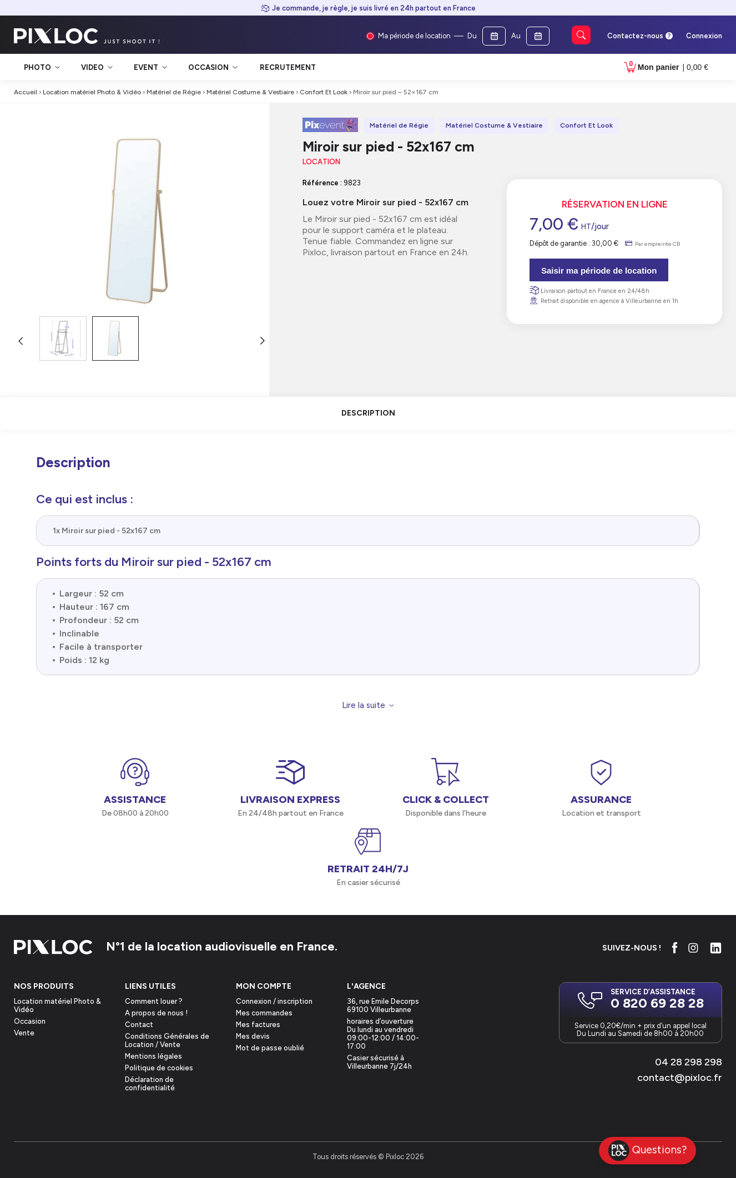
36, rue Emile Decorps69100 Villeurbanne (383, 1005)
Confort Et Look (323, 92)
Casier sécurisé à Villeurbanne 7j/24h (379, 1062)
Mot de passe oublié (270, 1048)
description (368, 413)
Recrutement (288, 67)
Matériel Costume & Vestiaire (250, 92)
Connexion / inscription (274, 1001)
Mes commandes (264, 1013)
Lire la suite (363, 705)
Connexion (704, 36)
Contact (139, 1024)
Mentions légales (153, 1056)
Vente (24, 1033)
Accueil (25, 92)
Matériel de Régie (174, 92)
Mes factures (258, 1024)
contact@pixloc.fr (679, 1077)
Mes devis (253, 1036)
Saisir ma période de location (599, 270)
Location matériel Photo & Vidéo (92, 92)
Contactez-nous (635, 36)
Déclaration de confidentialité (150, 1083)
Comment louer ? (154, 1001)
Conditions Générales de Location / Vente (167, 1040)
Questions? (647, 1150)
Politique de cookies (159, 1068)
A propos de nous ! (156, 1013)
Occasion (30, 1021)
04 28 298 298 (688, 1062)
